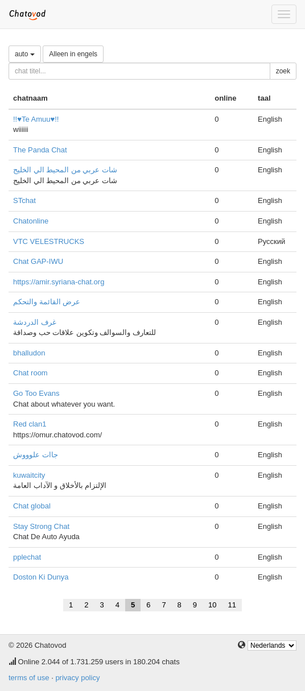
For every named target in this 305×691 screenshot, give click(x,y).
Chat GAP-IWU (38, 261)
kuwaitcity (29, 475)
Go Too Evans (36, 393)
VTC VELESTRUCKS (48, 241)
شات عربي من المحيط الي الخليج (65, 169)
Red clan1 (30, 424)
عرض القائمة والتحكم (46, 301)
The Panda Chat (40, 150)
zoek (283, 71)
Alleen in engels (73, 54)
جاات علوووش (35, 454)
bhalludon (29, 353)
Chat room (30, 373)
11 (232, 605)
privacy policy (77, 677)
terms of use (29, 677)
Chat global (32, 506)
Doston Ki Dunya (41, 577)
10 (212, 605)
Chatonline (30, 221)
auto (25, 54)
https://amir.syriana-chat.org (58, 282)
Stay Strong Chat (41, 526)
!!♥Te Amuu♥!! (36, 119)
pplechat (27, 557)
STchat (24, 200)
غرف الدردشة (34, 322)
